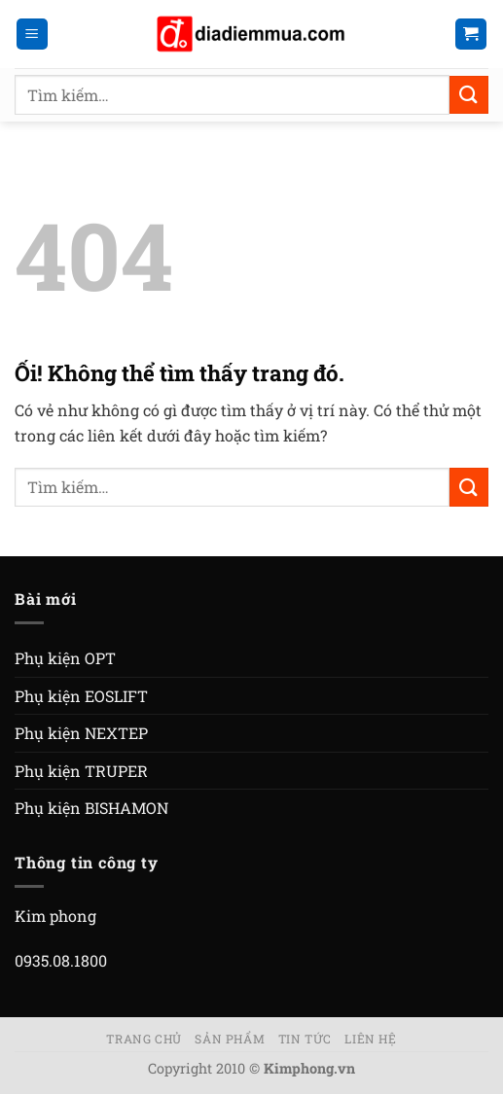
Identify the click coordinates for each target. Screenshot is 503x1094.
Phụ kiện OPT (65, 658)
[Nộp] (468, 95)
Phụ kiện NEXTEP (81, 733)
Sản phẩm (230, 1038)
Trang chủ (144, 1038)
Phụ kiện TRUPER (81, 770)
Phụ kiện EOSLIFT (81, 696)
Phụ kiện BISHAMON (91, 807)
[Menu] (33, 34)
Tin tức (305, 1038)
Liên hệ (370, 1038)
